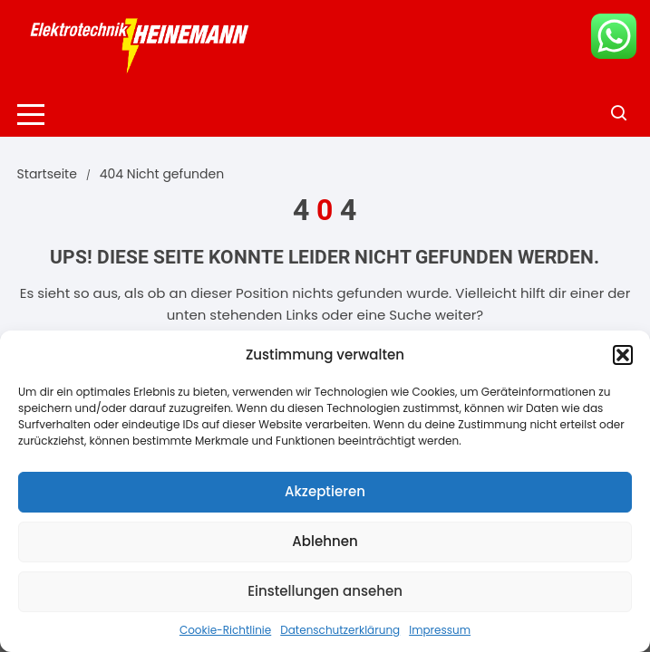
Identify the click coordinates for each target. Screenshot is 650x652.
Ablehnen (324, 541)
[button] (623, 355)
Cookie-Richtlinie (225, 630)
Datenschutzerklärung (340, 630)
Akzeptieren (325, 491)
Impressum (440, 630)
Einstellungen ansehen (325, 590)
